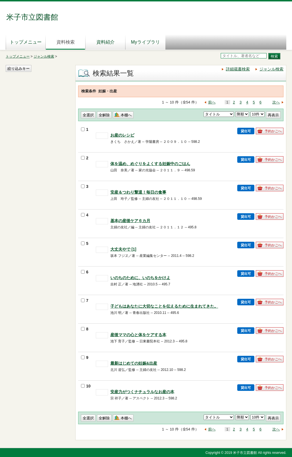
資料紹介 (105, 42)
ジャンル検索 (44, 56)
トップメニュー (26, 42)
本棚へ (126, 115)
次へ (276, 102)
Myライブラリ (145, 42)
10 (86, 386)
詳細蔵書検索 (238, 69)
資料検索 (65, 42)
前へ (212, 102)
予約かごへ (273, 131)
